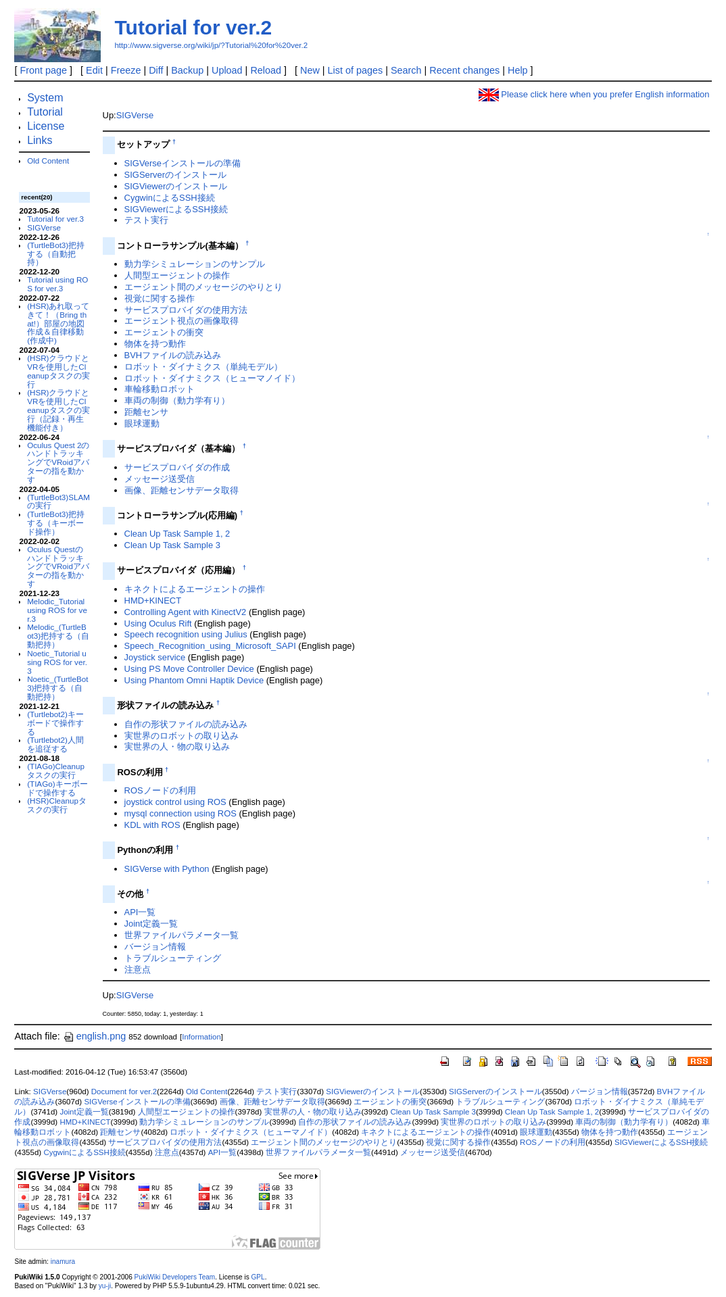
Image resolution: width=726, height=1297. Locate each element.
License (45, 126)
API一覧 (140, 912)
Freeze (126, 70)
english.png (94, 1036)
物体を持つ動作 (155, 344)
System (45, 97)
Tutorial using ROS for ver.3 (57, 284)
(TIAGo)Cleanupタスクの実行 (55, 770)
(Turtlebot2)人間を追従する (55, 744)
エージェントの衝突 (163, 332)
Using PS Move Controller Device (189, 669)
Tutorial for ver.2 (193, 27)
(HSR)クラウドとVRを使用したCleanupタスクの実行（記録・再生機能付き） (58, 409)
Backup (187, 70)
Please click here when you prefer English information (594, 94)
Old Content (48, 160)
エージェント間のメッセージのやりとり (203, 287)
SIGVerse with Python (167, 869)
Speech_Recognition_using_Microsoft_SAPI (210, 646)
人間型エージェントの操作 (177, 275)
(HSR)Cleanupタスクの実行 (57, 805)
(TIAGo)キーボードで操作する (57, 788)
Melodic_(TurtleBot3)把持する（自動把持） (58, 635)
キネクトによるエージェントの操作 (194, 589)
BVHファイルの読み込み (173, 355)
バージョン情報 (155, 946)
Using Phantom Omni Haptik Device (194, 680)
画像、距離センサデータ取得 (181, 490)
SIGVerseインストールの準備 (182, 163)
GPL (257, 1277)
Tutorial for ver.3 (55, 218)
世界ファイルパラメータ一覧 (181, 935)
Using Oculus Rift (158, 623)
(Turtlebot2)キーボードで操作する (55, 723)
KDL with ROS (152, 825)
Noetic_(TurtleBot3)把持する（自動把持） (57, 688)
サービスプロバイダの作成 (177, 467)
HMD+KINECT (153, 600)
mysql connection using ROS (180, 813)
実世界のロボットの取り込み (181, 736)
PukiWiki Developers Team (175, 1277)
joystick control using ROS (175, 802)
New (310, 70)
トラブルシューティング (172, 958)
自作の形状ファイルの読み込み (185, 724)
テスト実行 (146, 220)
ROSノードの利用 (160, 790)
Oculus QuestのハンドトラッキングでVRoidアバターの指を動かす (58, 566)
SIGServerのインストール (175, 175)
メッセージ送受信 (159, 479)
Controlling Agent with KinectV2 (185, 612)
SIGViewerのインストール (176, 186)
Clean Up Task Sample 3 (172, 545)
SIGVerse (44, 227)
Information (201, 1037)
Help (518, 70)
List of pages (355, 70)
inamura (63, 1261)
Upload (227, 70)
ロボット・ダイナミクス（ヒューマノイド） (212, 378)
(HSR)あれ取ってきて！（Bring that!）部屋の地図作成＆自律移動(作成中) (58, 323)
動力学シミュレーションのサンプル (194, 264)
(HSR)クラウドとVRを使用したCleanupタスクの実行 (58, 370)
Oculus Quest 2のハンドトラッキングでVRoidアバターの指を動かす (58, 462)
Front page (43, 70)
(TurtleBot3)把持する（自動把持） (55, 254)
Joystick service (155, 657)
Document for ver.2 (124, 1091)
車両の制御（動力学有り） (177, 400)
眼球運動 (142, 423)
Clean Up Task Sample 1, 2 (177, 534)
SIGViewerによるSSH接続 (176, 209)
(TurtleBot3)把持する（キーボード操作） (55, 523)
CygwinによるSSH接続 (169, 198)
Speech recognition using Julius (185, 634)
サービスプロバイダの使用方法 (185, 310)
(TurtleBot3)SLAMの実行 (58, 501)
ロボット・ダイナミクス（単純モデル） (203, 367)
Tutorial (45, 112)
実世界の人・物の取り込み (177, 746)
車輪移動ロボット (159, 389)
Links (39, 140)
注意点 (137, 969)
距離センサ (146, 412)
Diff (156, 70)
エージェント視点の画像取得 (181, 321)
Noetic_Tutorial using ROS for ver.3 (57, 662)
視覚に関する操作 (159, 298)
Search (406, 70)
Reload (265, 70)
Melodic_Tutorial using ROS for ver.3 (57, 610)
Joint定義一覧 (151, 924)
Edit (94, 70)
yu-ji (105, 1286)
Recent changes (464, 70)
